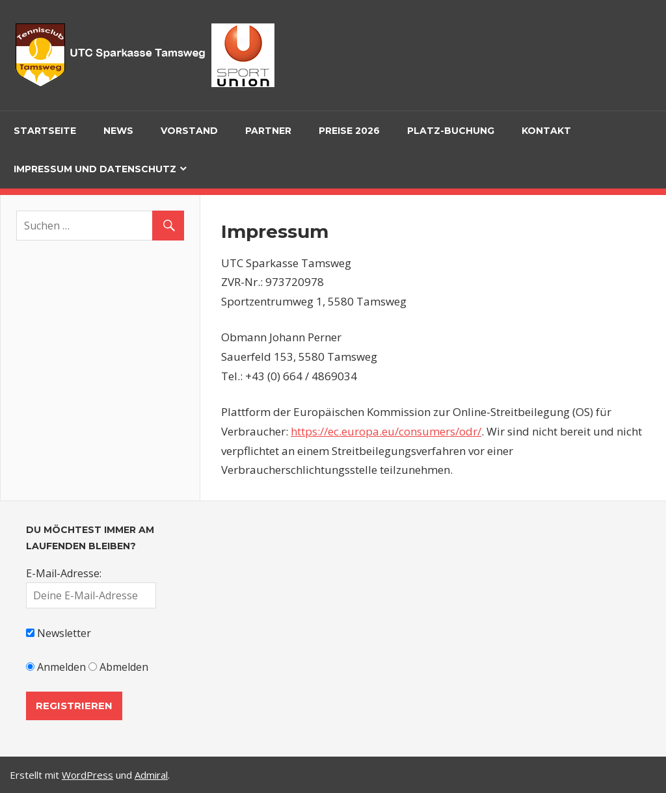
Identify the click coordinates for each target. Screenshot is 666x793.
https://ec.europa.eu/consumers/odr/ (386, 431)
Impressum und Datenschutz (95, 169)
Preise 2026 (349, 130)
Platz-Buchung (450, 130)
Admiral (151, 774)
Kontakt (546, 130)
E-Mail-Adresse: (63, 573)
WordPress (87, 774)
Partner (268, 130)
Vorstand (189, 130)
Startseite (45, 130)
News (118, 130)
